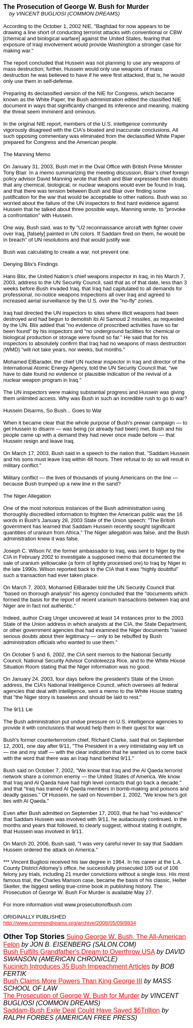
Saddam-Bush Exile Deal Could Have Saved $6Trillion (81, 1010)
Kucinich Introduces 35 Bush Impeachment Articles (76, 966)
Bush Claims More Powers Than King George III (72, 981)
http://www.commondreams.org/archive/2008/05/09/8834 (69, 923)
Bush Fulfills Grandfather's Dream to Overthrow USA (79, 951)
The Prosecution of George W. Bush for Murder (71, 995)
